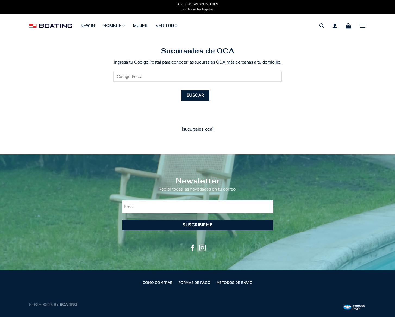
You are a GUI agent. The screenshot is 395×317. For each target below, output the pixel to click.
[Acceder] (334, 26)
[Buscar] (321, 25)
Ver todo (167, 25)
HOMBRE (114, 25)
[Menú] (362, 25)
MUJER (140, 25)
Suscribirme (197, 224)
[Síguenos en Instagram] (202, 248)
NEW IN (87, 25)
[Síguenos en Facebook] (192, 248)
